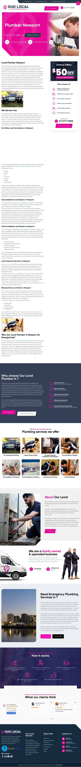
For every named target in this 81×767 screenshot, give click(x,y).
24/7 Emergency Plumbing (32, 752)
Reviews (46, 749)
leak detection (12, 266)
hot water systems (20, 166)
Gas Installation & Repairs (31, 747)
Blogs (45, 751)
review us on (11, 713)
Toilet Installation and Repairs (32, 743)
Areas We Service (48, 744)
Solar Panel (28, 754)
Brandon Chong (63, 703)
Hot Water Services (30, 749)
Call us (6, 667)
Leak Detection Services (31, 742)
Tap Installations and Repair (32, 745)
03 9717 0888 (14, 35)
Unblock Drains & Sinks (31, 750)
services (5, 125)
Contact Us (47, 747)
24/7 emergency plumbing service (22, 340)
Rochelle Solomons (40, 703)
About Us (46, 738)
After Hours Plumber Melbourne (49, 741)
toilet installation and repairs (27, 229)
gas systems (31, 166)
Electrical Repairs (29, 740)
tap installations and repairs (26, 202)
